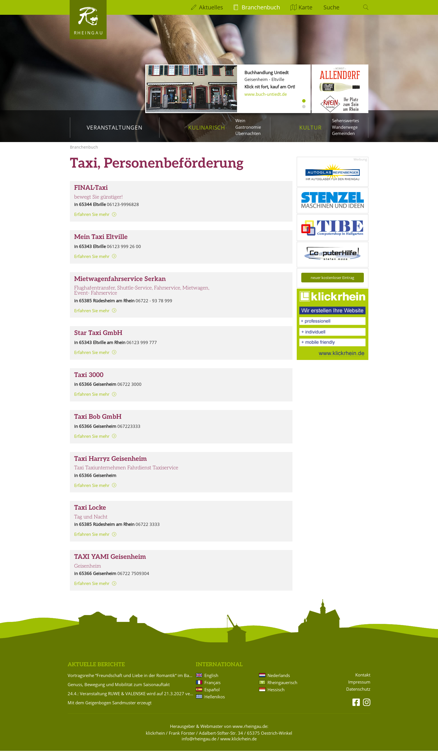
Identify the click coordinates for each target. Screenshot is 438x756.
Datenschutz (358, 694)
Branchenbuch (261, 7)
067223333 (128, 431)
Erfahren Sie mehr (91, 219)
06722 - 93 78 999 (154, 306)
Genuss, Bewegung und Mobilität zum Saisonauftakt (119, 689)
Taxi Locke (90, 513)
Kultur (310, 127)
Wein (240, 120)
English (211, 680)
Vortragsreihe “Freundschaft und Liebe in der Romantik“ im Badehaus (131, 680)
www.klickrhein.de (238, 744)
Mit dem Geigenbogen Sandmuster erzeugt (109, 708)
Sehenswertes (345, 120)
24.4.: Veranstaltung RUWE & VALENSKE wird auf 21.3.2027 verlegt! (131, 698)
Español (212, 694)
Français (212, 687)
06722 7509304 (133, 578)
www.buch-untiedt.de (265, 94)
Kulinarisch (206, 127)
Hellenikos (214, 702)
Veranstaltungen (114, 127)
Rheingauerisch (282, 687)
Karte (305, 7)
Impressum (359, 687)
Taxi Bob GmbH (97, 422)
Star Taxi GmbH (98, 338)
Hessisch (276, 694)
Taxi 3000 (88, 380)
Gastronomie (248, 127)
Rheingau (89, 33)
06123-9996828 (123, 209)
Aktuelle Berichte (96, 670)
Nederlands (278, 680)
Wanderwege (345, 127)
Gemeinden (343, 133)
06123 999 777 (141, 347)
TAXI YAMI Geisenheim (110, 562)
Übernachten (248, 133)
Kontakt (362, 680)
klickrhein (155, 738)
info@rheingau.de (199, 744)
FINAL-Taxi (91, 193)
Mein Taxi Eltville (101, 242)
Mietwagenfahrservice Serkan (120, 284)
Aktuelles (211, 7)
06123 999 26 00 (124, 251)
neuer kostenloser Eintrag (332, 282)
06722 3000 (129, 389)
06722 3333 (148, 529)
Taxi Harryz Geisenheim (110, 464)
